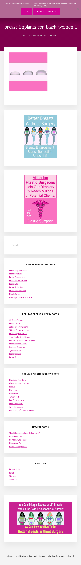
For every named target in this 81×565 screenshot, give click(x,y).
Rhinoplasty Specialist (18, 440)
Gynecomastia (15, 350)
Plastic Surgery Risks (17, 380)
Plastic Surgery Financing (19, 383)
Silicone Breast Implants (19, 330)
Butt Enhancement (16, 400)
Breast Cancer (14, 323)
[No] (77, 9)
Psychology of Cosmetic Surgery (22, 410)
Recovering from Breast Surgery (22, 340)
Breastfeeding (15, 354)
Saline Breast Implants (18, 327)
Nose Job (13, 390)
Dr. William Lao (15, 436)
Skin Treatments (16, 404)
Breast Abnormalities (18, 344)
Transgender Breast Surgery (20, 337)
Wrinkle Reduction (16, 407)
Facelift (12, 387)
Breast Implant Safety (18, 334)
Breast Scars (14, 357)
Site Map (13, 476)
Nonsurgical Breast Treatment (21, 297)
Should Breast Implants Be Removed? (24, 433)
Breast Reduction (16, 287)
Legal (11, 473)
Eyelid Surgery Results (18, 447)
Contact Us (13, 479)
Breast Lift (13, 284)
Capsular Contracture (17, 347)
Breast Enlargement (17, 277)
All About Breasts (16, 320)
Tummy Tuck (14, 397)
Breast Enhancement (17, 291)
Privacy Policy (14, 469)
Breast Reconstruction (18, 281)
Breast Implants (15, 274)
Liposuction (13, 393)
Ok (26, 12)
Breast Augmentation (18, 270)
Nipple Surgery (15, 294)
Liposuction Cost (15, 443)
